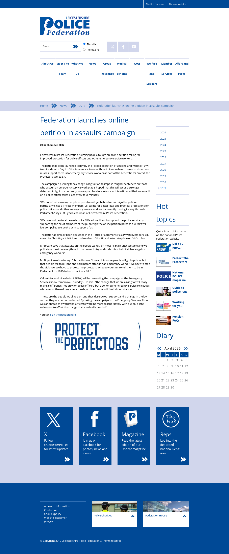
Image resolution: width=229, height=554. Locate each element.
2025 (163, 138)
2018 (163, 182)
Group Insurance (107, 68)
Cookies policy (52, 514)
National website (177, 4)
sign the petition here (63, 314)
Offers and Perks (181, 68)
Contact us (50, 510)
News (92, 63)
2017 (82, 106)
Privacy (48, 521)
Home (44, 106)
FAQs (137, 63)
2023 (163, 151)
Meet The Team (62, 68)
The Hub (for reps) (154, 4)
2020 (163, 170)
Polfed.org (93, 49)
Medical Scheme (122, 68)
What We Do (77, 68)
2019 (163, 176)
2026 (163, 132)
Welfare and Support (152, 74)
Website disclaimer (55, 517)
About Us (47, 63)
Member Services (166, 68)
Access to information (57, 506)
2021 (163, 163)
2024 (163, 145)
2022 (163, 157)
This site (91, 44)
